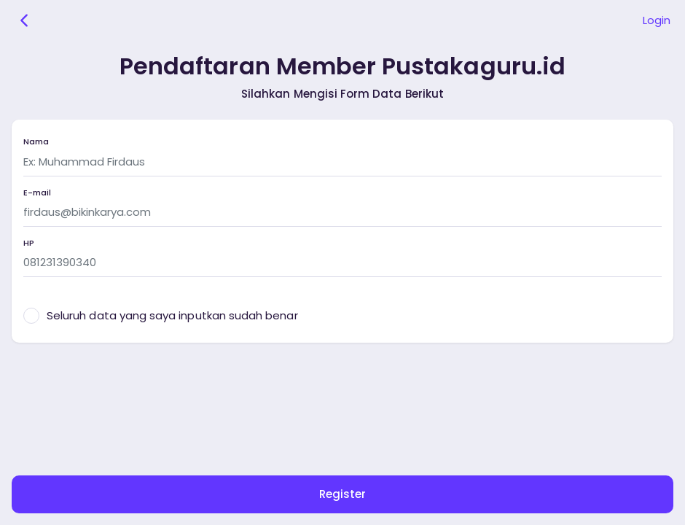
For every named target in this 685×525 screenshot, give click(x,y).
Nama (36, 142)
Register (342, 494)
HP (28, 243)
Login (656, 20)
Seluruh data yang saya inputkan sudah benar (172, 315)
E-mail (37, 193)
